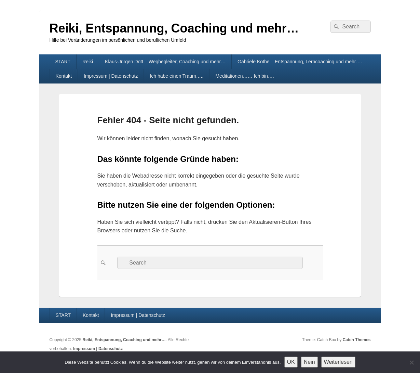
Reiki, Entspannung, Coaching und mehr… (174, 28)
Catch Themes (356, 339)
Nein (309, 362)
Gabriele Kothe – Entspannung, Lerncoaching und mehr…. (300, 61)
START (62, 61)
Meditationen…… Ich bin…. (244, 76)
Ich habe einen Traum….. (176, 76)
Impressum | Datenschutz (111, 76)
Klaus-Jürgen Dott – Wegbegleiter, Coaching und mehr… (165, 61)
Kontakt (63, 76)
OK (291, 362)
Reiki (87, 61)
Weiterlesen (338, 362)
